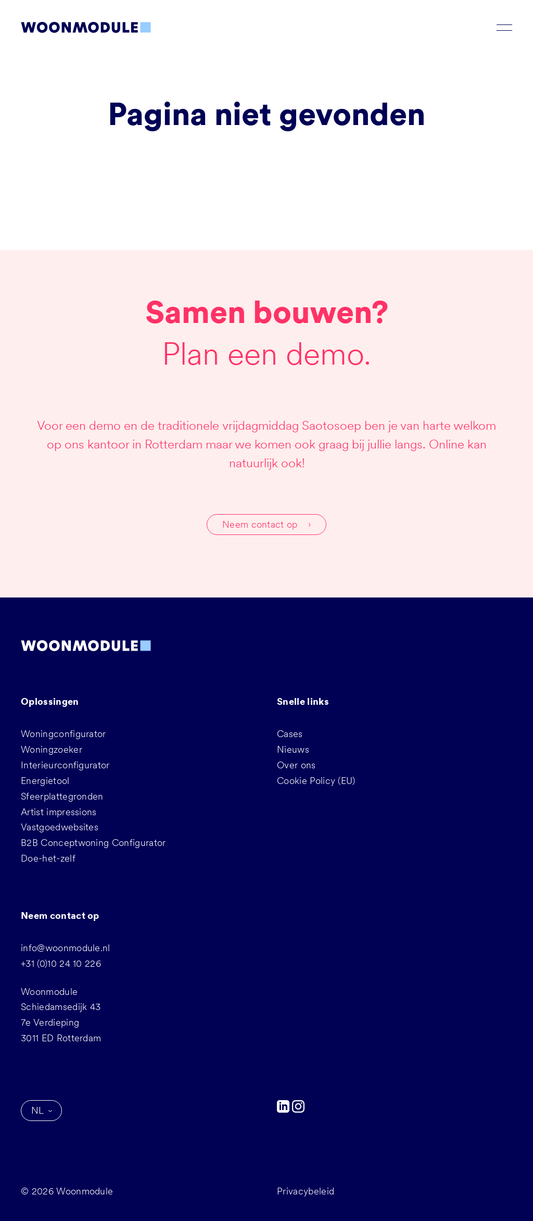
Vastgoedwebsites (59, 826)
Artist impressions (59, 811)
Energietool (45, 780)
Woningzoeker (51, 749)
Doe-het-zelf (48, 858)
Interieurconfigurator (65, 764)
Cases (290, 733)
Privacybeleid (305, 1191)
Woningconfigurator (63, 733)
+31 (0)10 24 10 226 (61, 963)
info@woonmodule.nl (65, 947)
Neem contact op (260, 524)
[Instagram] (298, 1109)
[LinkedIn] (284, 1109)
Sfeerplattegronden (62, 796)
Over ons (296, 764)
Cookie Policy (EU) (316, 780)
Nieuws (293, 749)
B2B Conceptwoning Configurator (93, 842)
